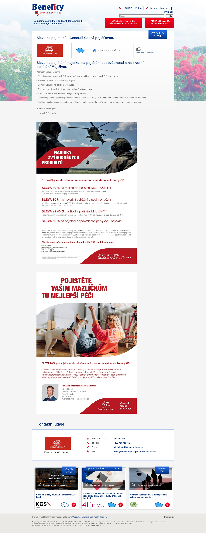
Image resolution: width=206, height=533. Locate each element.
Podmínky (169, 517)
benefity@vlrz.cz (158, 8)
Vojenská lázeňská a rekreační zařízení (89, 517)
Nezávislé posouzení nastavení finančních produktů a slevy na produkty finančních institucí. (103, 495)
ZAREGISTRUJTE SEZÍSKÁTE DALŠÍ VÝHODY (124, 22)
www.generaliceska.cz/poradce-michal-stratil (135, 451)
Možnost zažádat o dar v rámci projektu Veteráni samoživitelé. (148, 496)
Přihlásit (168, 12)
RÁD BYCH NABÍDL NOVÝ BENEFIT (159, 22)
